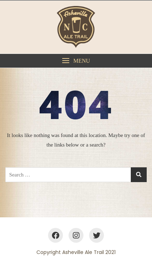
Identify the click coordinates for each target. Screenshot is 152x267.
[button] (76, 60)
